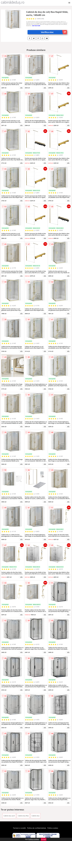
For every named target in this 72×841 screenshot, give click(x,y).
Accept (43, 839)
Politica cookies (52, 828)
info (21, 87)
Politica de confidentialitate (36, 828)
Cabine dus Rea (23, 816)
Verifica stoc (54, 32)
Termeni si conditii (19, 828)
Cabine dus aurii (9, 816)
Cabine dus (35, 816)
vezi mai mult (36, 25)
